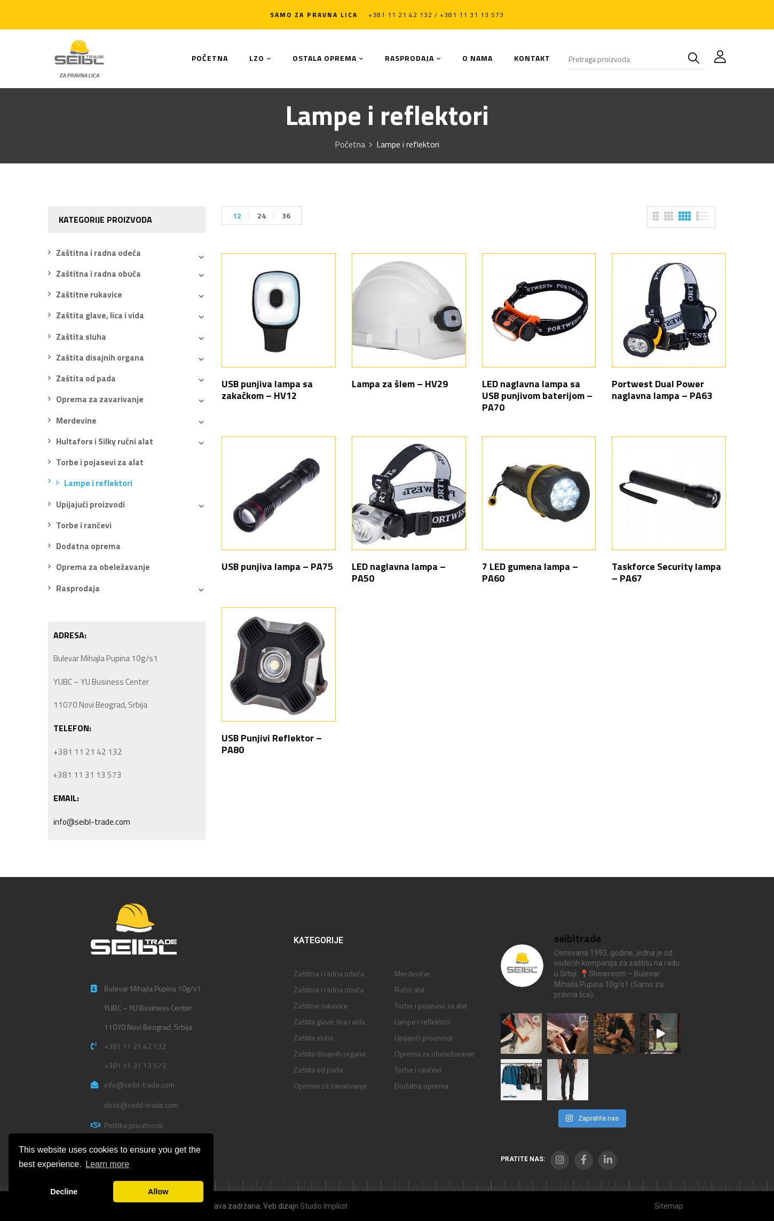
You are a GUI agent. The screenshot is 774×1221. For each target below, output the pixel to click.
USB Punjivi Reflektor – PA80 (272, 744)
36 (286, 215)
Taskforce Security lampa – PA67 (666, 572)
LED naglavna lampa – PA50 (399, 572)
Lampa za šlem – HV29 (400, 384)
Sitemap (668, 1206)
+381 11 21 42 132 (135, 1046)
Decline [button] (63, 1191)
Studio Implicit (323, 1206)
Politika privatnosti (133, 1125)
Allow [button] (158, 1191)
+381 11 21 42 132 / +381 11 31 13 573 (436, 15)
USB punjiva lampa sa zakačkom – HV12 (267, 390)
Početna (350, 144)
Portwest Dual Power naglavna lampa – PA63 (662, 390)
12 (237, 215)
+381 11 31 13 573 (135, 1065)
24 (261, 215)
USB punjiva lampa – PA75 (277, 566)
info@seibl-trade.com (91, 822)
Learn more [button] (107, 1164)
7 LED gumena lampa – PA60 (530, 572)
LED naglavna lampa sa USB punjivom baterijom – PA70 (537, 395)
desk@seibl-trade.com (141, 1104)
